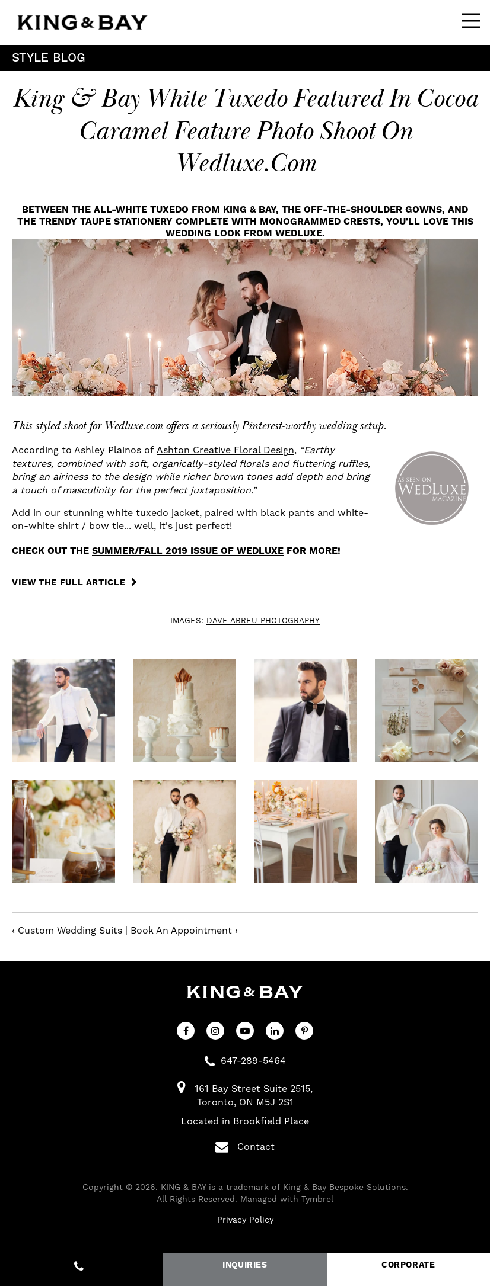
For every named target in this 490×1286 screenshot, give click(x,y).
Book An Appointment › (184, 931)
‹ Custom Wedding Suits (67, 931)
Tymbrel (317, 1199)
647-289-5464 (253, 1061)
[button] (63, 710)
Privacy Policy (245, 1220)
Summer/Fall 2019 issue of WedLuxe (188, 551)
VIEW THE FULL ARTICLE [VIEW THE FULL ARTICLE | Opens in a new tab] (70, 583)
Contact (245, 1146)
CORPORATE (408, 1265)
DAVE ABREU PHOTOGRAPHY (263, 621)
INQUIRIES (245, 1265)
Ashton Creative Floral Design (225, 450)
